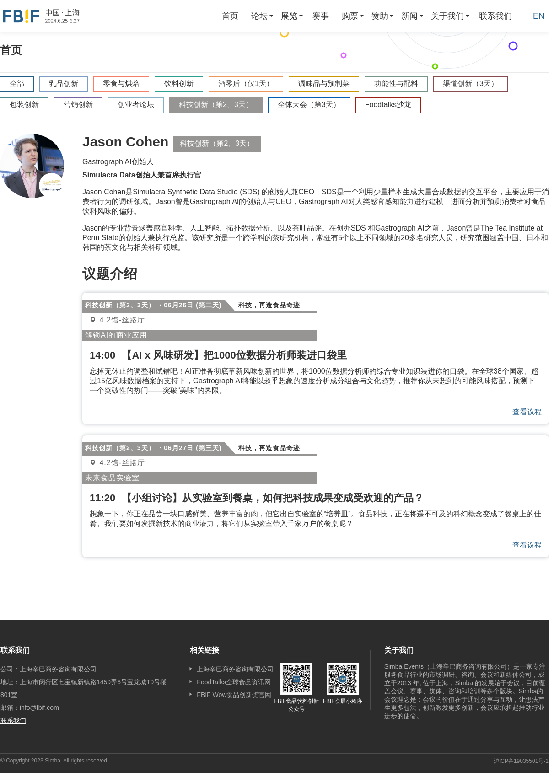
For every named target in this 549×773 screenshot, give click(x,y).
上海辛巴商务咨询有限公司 (235, 669)
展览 (289, 16)
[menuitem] (230, 16)
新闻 (409, 16)
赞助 (379, 16)
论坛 (259, 16)
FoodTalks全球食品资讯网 (234, 682)
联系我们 (495, 16)
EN (538, 16)
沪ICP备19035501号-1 (521, 761)
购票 (350, 16)
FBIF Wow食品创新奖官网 (234, 694)
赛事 (320, 16)
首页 (230, 16)
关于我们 (447, 16)
